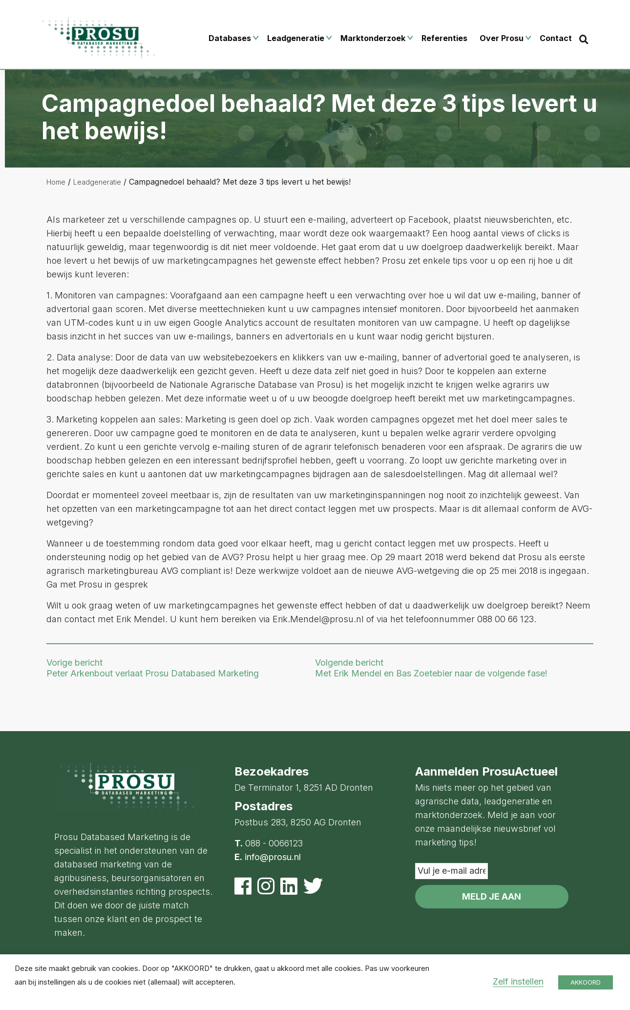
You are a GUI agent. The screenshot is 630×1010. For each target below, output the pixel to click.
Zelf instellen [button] (518, 981)
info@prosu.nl (273, 857)
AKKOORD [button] (585, 982)
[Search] (583, 39)
